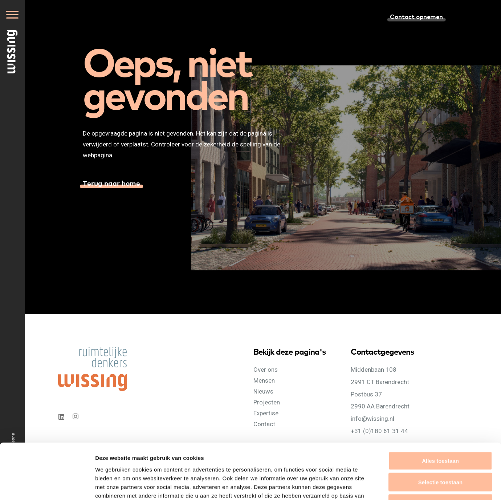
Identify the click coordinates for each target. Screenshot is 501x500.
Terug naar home (111, 183)
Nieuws (263, 391)
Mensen (264, 380)
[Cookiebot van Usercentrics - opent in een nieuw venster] (47, 485)
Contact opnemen (416, 16)
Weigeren (440, 454)
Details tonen (392, 486)
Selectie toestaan (440, 432)
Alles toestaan (440, 411)
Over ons (265, 369)
